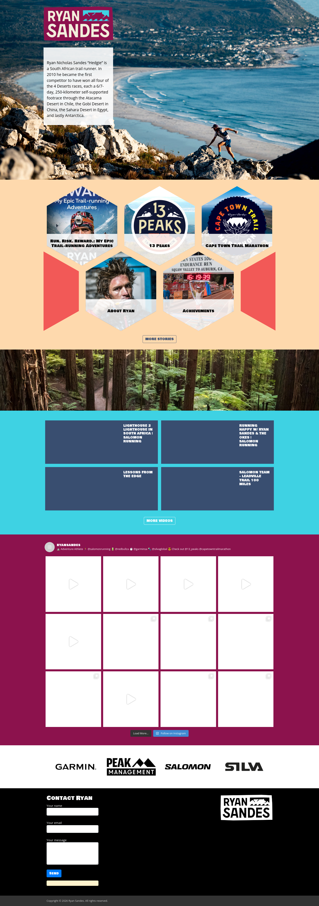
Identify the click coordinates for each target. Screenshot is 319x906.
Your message (72, 851)
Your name (72, 810)
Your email (72, 827)
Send (54, 873)
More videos (159, 520)
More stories (159, 339)
